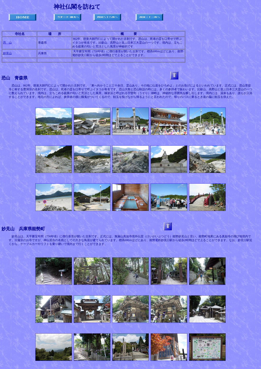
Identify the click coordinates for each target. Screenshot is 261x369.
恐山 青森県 (14, 78)
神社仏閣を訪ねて (77, 6)
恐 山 (7, 42)
